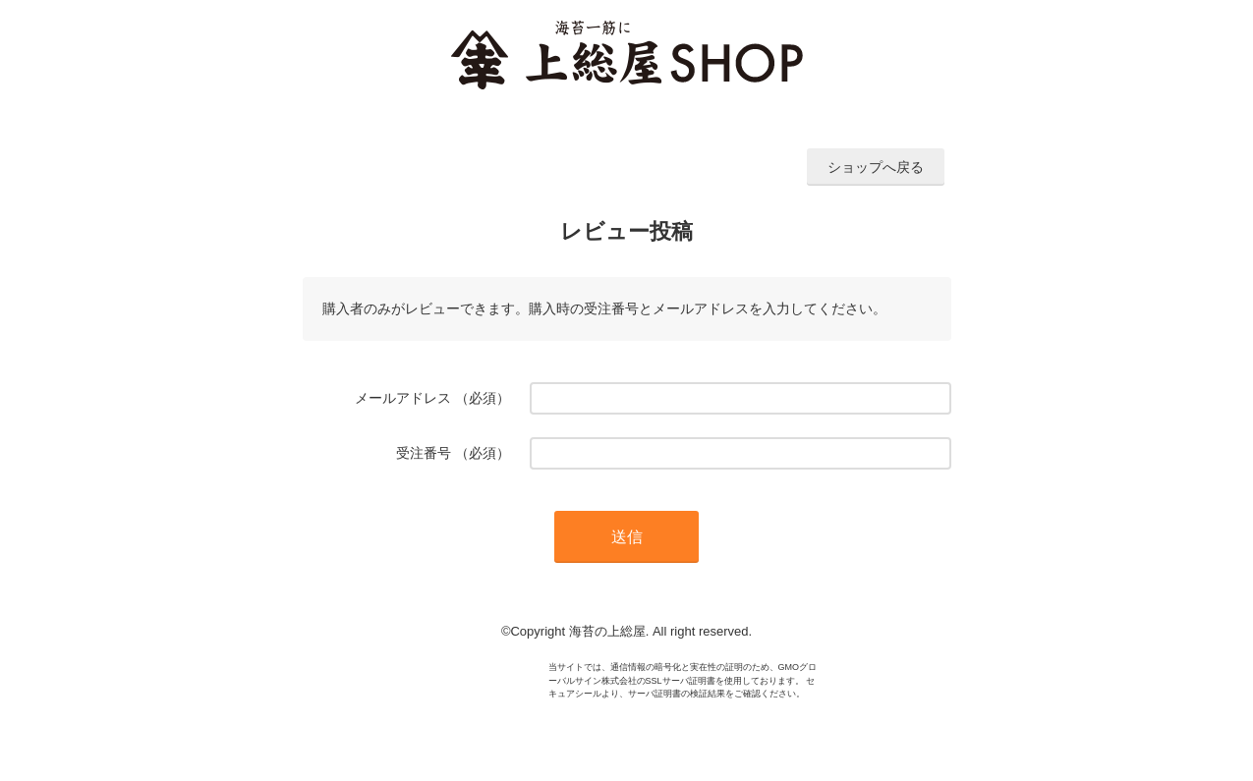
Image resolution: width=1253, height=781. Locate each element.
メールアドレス (403, 398)
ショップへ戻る (875, 167)
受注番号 (423, 453)
